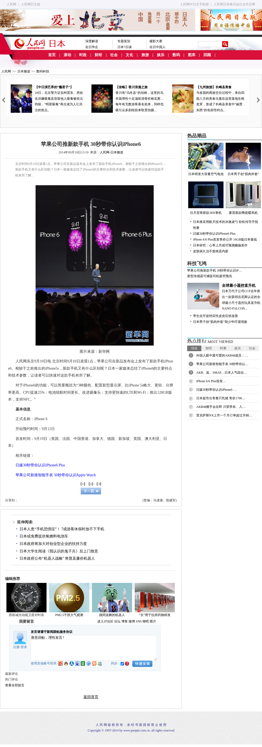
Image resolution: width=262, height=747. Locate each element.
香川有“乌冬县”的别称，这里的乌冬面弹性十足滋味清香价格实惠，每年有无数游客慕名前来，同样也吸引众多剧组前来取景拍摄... (127, 98)
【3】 (99, 484)
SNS (139, 621)
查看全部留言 (14, 685)
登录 (24, 647)
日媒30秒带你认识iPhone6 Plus (214, 233)
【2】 (91, 484)
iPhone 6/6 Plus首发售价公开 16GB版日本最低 (225, 239)
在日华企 (91, 47)
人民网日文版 (30, 4)
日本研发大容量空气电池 (206, 159)
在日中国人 (157, 47)
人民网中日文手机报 (194, 4)
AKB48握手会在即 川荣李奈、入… (220, 407)
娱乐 (160, 55)
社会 (114, 55)
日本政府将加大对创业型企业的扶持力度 (53, 544)
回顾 (207, 55)
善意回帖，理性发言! (94, 648)
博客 (124, 621)
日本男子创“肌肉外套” (243, 159)
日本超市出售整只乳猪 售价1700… (220, 398)
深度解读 (91, 41)
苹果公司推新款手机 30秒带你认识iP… (214, 270)
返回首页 (90, 697)
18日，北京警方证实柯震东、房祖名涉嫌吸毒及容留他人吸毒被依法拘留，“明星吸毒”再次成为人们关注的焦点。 (47, 98)
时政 (83, 55)
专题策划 (123, 41)
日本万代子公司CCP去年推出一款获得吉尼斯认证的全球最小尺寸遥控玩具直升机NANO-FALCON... (224, 296)
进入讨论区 (105, 621)
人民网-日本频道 (111, 152)
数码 (176, 55)
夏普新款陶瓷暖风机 (243, 198)
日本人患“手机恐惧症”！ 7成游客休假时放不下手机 (62, 529)
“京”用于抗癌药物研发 (155, 615)
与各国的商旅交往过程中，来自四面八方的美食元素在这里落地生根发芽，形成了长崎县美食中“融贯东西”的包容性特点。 (208, 98)
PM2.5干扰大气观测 (69, 615)
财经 (98, 55)
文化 (129, 55)
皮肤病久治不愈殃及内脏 (210, 251)
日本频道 (23, 71)
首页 (52, 55)
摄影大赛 (155, 41)
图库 (191, 55)
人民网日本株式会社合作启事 (234, 4)
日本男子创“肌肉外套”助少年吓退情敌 (220, 322)
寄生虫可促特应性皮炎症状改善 (215, 316)
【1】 (83, 484)
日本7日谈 (124, 47)
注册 (16, 647)
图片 (153, 621)
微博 (132, 621)
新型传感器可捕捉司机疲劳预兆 (209, 276)
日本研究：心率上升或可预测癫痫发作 (220, 245)
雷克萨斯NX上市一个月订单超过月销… (224, 415)
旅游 (145, 55)
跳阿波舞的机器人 (112, 615)
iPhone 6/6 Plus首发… (211, 381)
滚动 (67, 55)
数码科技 (42, 71)
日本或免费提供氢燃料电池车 (44, 536)
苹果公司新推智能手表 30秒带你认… (222, 364)
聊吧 (145, 621)
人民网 (11, 4)
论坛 (117, 621)
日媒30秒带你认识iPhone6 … (216, 390)
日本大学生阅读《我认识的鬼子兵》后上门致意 (59, 551)
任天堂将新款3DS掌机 (206, 198)
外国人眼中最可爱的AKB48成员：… (222, 355)
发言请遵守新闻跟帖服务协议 (51, 632)
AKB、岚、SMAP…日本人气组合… (221, 372)
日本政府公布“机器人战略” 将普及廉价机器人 (57, 558)
